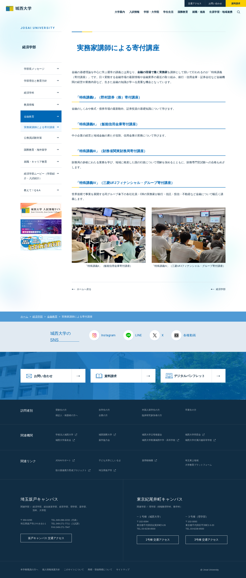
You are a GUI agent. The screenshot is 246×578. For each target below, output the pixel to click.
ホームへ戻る (84, 289)
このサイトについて (74, 569)
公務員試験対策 (33, 137)
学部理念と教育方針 (35, 80)
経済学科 (29, 92)
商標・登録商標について (100, 569)
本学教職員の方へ (29, 569)
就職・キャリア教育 (35, 161)
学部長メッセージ (34, 68)
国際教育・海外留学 (35, 149)
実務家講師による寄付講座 (39, 127)
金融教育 (29, 116)
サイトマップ (122, 569)
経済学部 (29, 47)
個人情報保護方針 (51, 569)
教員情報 (29, 104)
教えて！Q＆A (32, 190)
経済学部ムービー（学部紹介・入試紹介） (39, 176)
